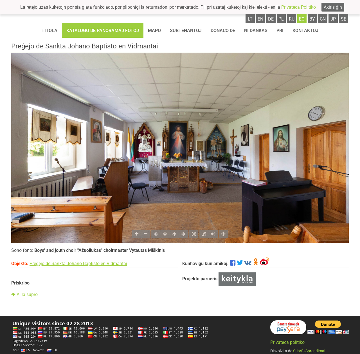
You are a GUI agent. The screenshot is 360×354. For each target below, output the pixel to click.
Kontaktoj (305, 30)
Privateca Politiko (298, 7)
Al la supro (24, 294)
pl (281, 19)
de (271, 19)
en (260, 19)
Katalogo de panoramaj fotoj (102, 30)
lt (250, 19)
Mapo (154, 30)
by (312, 19)
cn (323, 19)
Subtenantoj (186, 30)
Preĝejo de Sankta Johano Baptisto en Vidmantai (78, 263)
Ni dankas (255, 30)
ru (291, 19)
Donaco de (223, 30)
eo (302, 19)
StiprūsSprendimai (309, 351)
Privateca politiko (287, 342)
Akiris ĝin (333, 7)
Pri (280, 30)
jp (333, 19)
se (343, 19)
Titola (49, 30)
